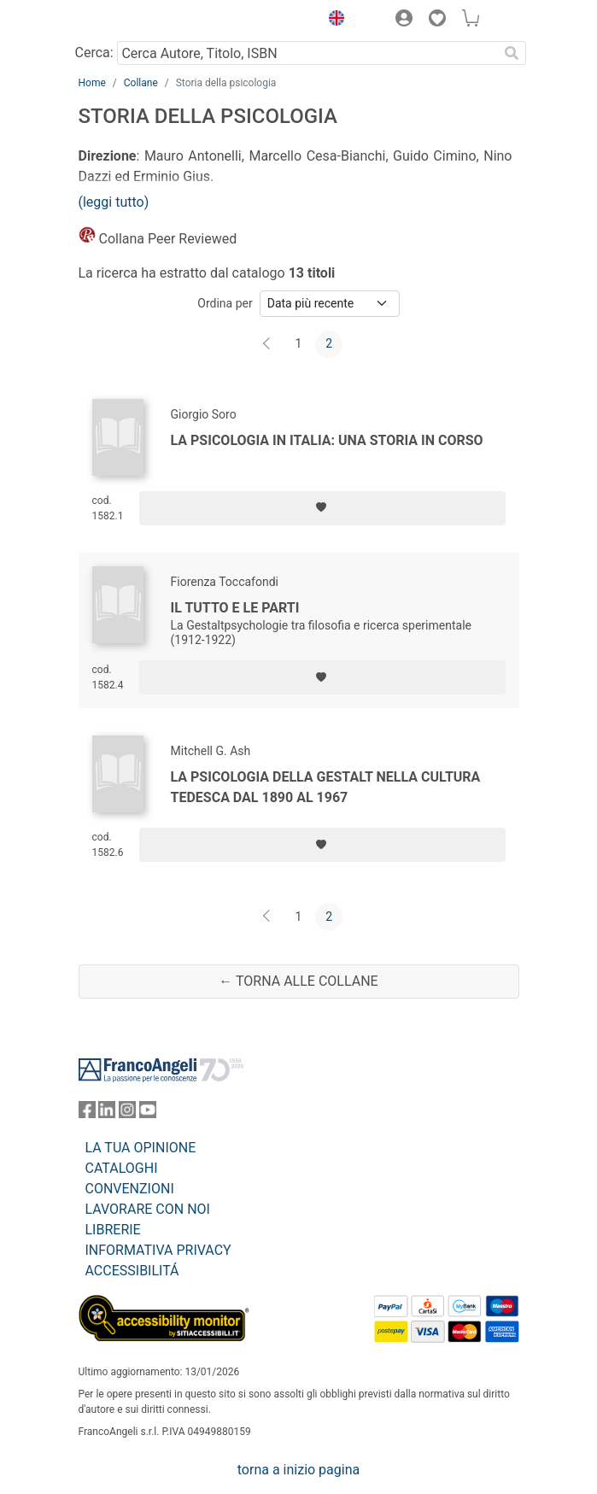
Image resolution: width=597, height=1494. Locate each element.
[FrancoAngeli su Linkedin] (106, 1113)
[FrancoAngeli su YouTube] (147, 1113)
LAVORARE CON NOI (147, 1209)
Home (92, 83)
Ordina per (224, 303)
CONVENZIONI (129, 1189)
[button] (333, 20)
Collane (141, 83)
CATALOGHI (121, 1168)
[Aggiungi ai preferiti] (322, 508)
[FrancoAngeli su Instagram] (127, 1113)
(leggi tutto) (114, 202)
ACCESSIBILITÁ (132, 1271)
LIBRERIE (113, 1230)
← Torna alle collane (298, 981)
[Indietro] (268, 344)
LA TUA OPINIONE (140, 1148)
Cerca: (94, 52)
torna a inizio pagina (298, 1470)
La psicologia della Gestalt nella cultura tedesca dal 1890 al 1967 (326, 787)
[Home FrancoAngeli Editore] (136, 20)
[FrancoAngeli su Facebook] (87, 1113)
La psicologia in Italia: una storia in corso (327, 440)
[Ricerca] (512, 53)
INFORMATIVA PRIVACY (158, 1250)
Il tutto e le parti (235, 608)
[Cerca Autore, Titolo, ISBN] (308, 53)
